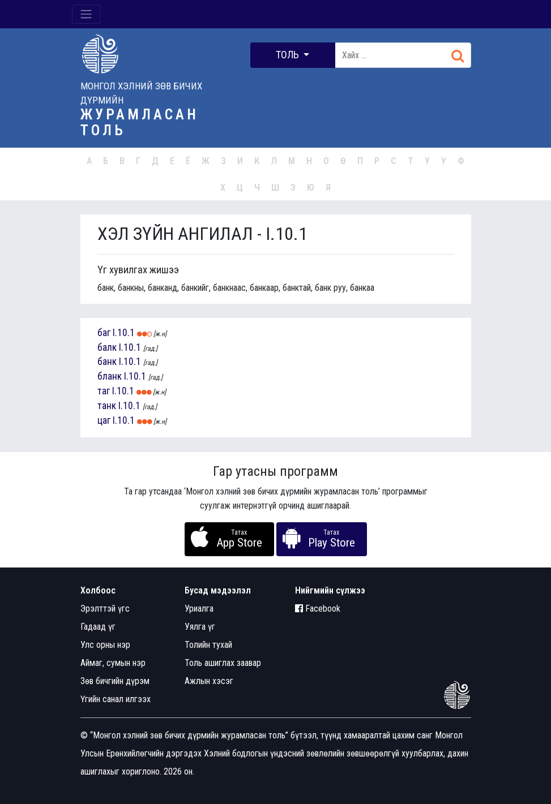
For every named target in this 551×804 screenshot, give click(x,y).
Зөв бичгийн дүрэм (115, 681)
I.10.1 (124, 332)
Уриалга (199, 608)
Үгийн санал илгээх (115, 699)
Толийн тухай (208, 644)
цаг (103, 420)
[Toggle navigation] (86, 14)
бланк (109, 376)
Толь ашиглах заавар (223, 662)
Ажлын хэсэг (209, 681)
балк (107, 347)
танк (106, 405)
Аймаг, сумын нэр (113, 662)
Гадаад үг (98, 626)
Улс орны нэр (105, 644)
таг (103, 391)
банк (107, 361)
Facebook (317, 608)
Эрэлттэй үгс (105, 608)
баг (103, 332)
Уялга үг (200, 626)
